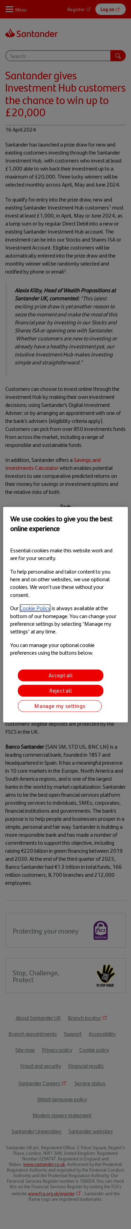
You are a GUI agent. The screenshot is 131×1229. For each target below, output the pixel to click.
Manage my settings (59, 706)
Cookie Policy (35, 608)
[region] (65, 614)
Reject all (60, 690)
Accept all (61, 675)
